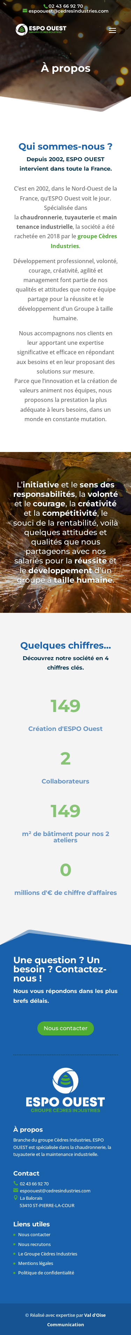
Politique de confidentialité (46, 1272)
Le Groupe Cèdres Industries (47, 1254)
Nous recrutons (34, 1244)
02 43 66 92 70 (66, 6)
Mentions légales (35, 1263)
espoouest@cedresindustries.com (55, 1190)
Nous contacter (66, 1028)
